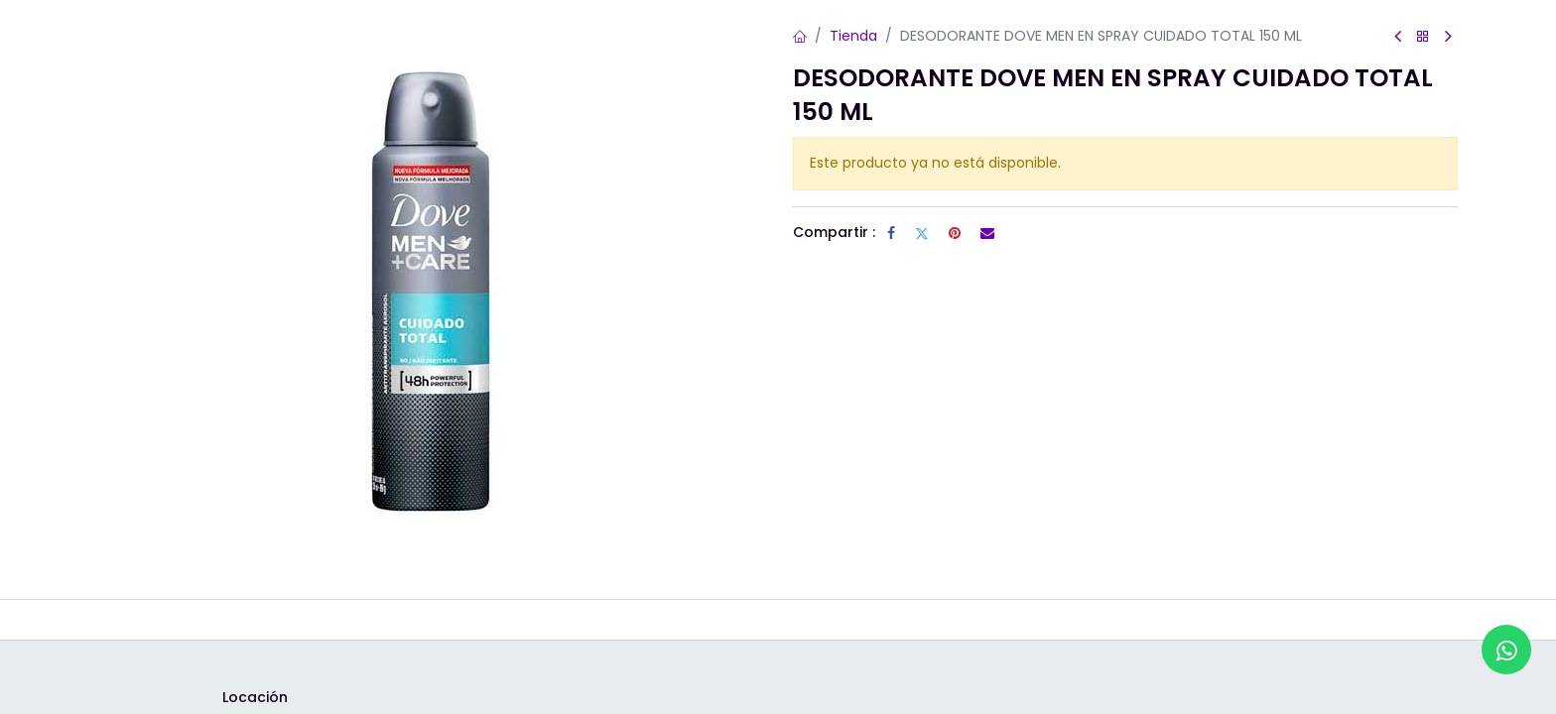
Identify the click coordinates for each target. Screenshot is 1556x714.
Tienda (853, 36)
